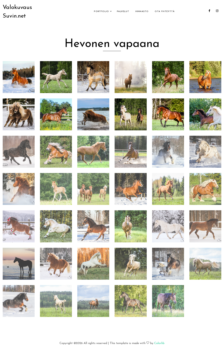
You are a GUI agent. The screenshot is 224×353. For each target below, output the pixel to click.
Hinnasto (142, 11)
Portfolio (101, 11)
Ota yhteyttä (164, 11)
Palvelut (123, 11)
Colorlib (159, 343)
